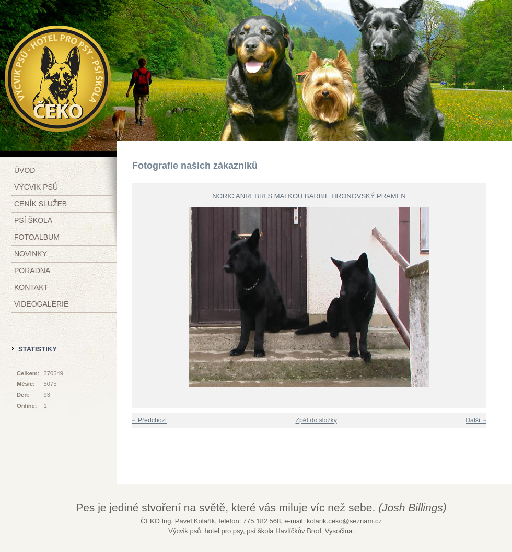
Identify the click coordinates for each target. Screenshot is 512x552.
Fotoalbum (37, 237)
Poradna (32, 270)
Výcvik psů (36, 187)
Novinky (30, 254)
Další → (477, 420)
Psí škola (33, 220)
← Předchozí (148, 420)
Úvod (24, 170)
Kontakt (31, 287)
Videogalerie (41, 304)
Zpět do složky (315, 420)
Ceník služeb (40, 203)
